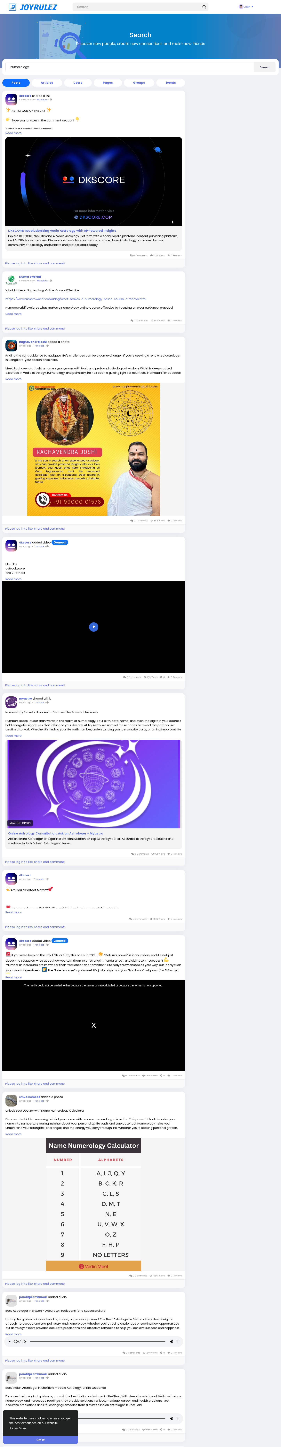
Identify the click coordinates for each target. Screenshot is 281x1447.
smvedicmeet (29, 1097)
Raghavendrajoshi (33, 342)
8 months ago (27, 99)
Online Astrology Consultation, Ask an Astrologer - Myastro (55, 833)
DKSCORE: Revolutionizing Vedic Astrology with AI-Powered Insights (62, 231)
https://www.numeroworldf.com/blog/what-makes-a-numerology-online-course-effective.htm (75, 299)
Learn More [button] (18, 1428)
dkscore (25, 96)
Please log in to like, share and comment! (35, 263)
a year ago (25, 345)
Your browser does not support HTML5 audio (93, 1341)
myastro (25, 699)
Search (264, 67)
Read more (13, 133)
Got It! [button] (40, 1440)
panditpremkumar (33, 1297)
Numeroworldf (30, 277)
